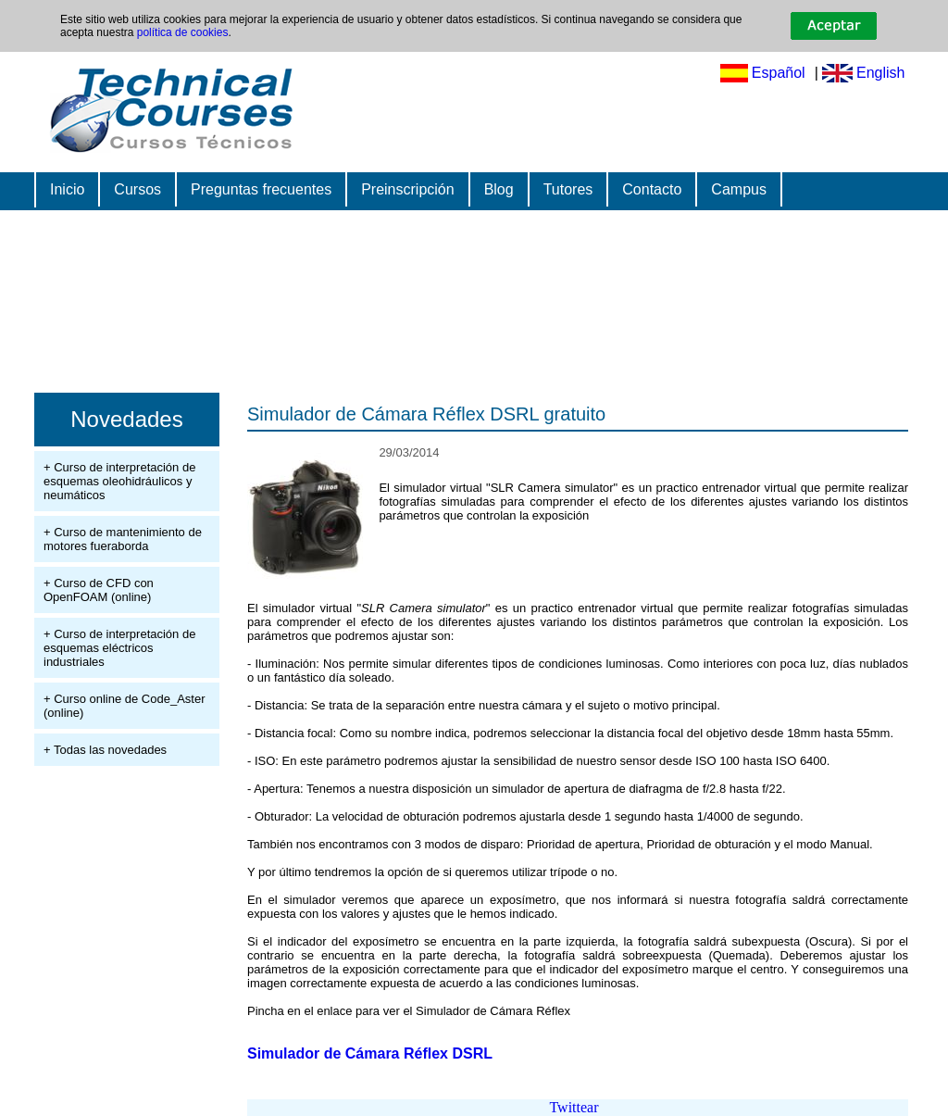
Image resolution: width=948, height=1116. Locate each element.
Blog (499, 189)
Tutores (568, 189)
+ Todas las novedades (105, 750)
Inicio (67, 189)
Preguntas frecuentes (261, 189)
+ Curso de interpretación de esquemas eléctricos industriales (119, 648)
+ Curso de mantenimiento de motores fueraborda (123, 539)
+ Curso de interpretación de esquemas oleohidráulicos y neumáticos (119, 481)
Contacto (651, 189)
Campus (739, 189)
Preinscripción (407, 189)
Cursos (137, 189)
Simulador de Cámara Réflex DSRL (370, 1053)
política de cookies (183, 32)
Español (778, 73)
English (880, 73)
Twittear (573, 1107)
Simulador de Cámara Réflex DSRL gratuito (426, 414)
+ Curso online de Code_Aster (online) (125, 706)
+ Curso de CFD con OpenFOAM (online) (99, 590)
